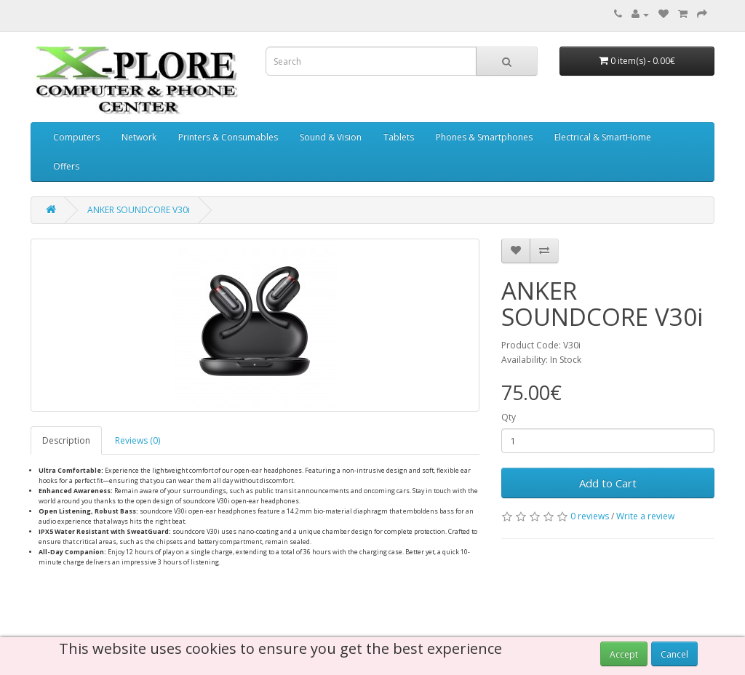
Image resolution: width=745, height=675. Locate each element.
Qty (508, 417)
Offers (66, 166)
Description (66, 440)
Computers (76, 137)
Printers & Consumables (228, 137)
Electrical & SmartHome (602, 137)
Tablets (398, 137)
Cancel (674, 654)
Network (138, 137)
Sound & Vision (331, 137)
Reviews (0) (137, 440)
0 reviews (589, 516)
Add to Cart (608, 483)
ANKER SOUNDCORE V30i (138, 210)
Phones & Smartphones (484, 137)
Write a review (645, 516)
